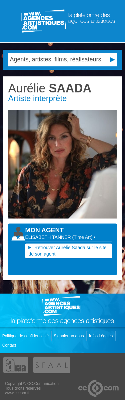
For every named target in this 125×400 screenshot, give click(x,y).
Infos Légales (101, 336)
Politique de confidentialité (26, 336)
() (83, 237)
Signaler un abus (69, 336)
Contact (9, 345)
